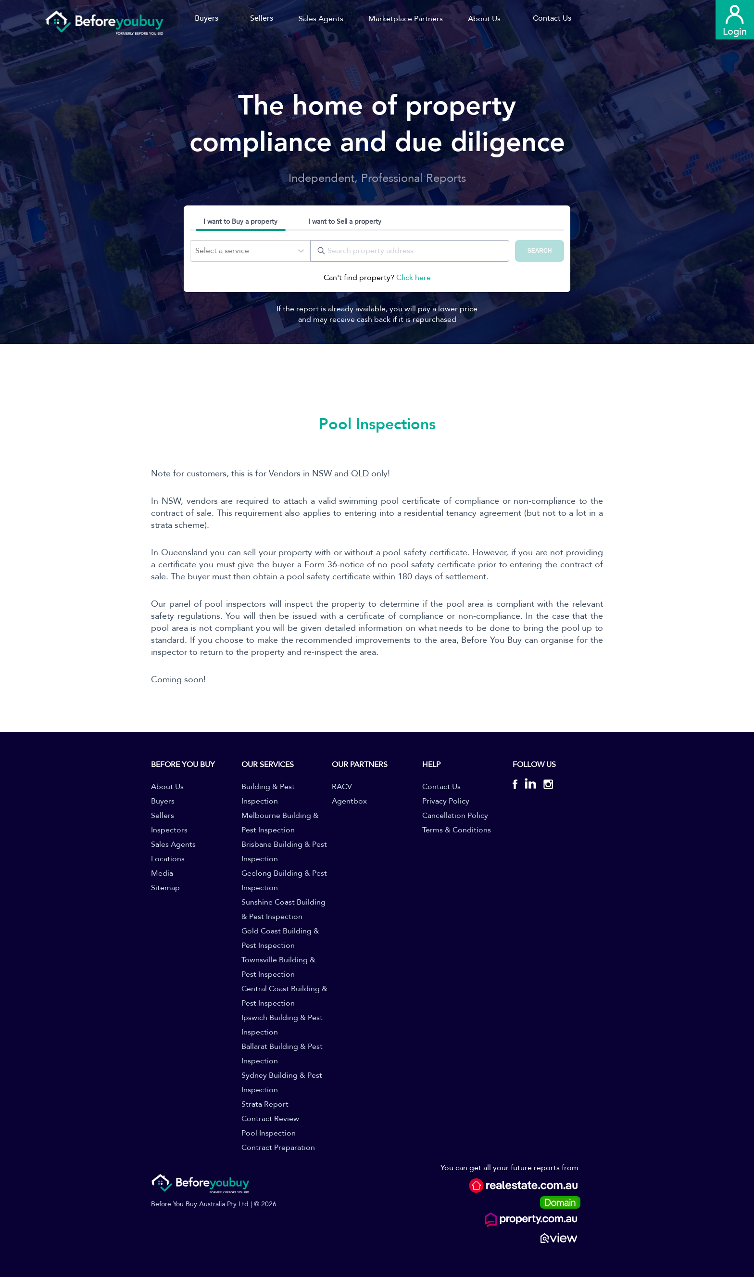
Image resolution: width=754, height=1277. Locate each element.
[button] (324, 18)
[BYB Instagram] (545, 785)
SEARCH (540, 250)
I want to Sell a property (344, 221)
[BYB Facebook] (519, 785)
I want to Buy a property (240, 221)
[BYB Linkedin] (531, 786)
